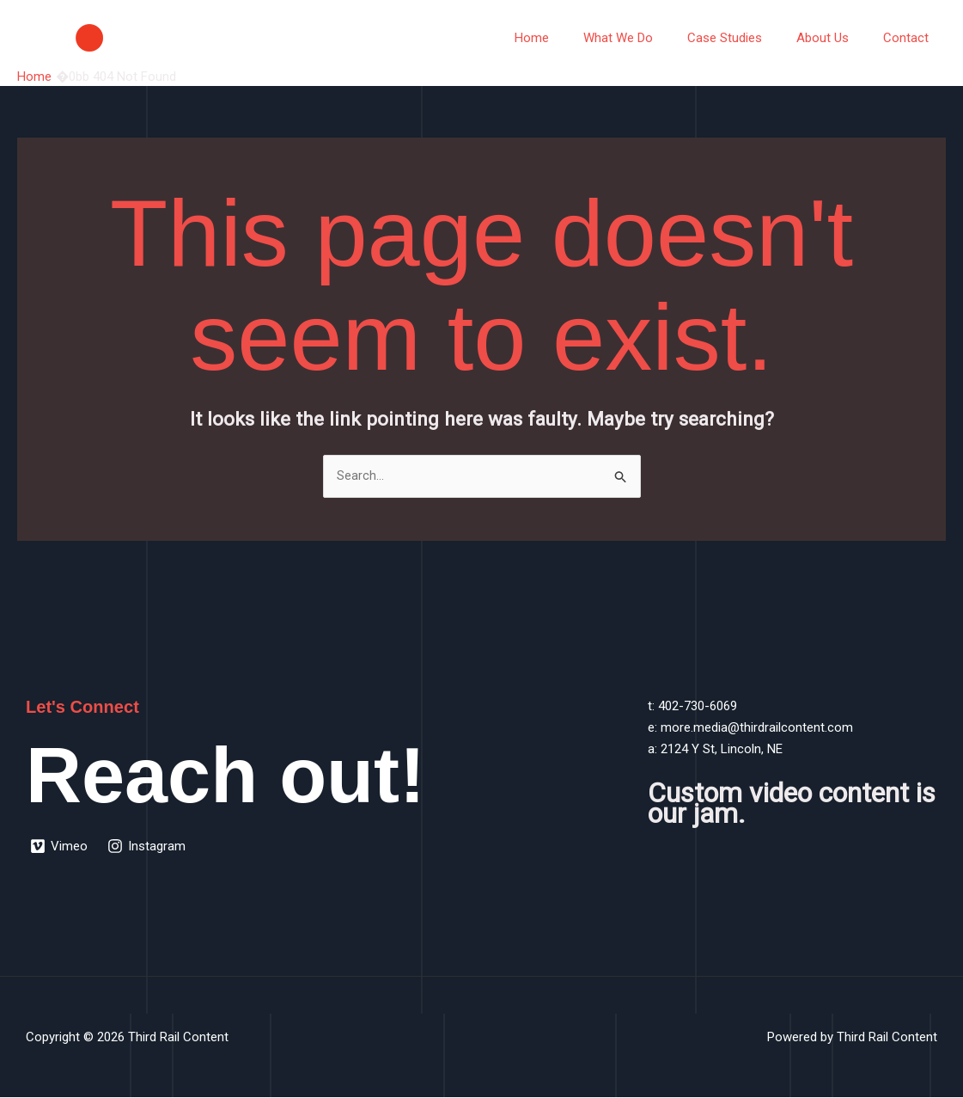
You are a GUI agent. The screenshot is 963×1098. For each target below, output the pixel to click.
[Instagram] (148, 847)
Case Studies (746, 38)
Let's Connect (85, 707)
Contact (910, 38)
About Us (835, 38)
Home (570, 38)
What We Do (648, 38)
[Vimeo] (60, 847)
